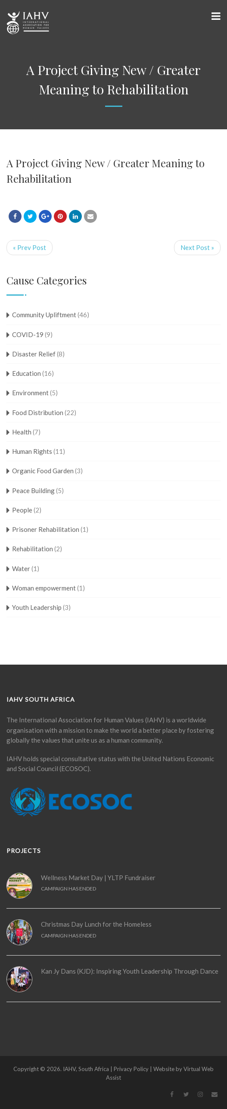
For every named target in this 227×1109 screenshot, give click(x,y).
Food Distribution (37, 412)
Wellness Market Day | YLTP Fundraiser (98, 877)
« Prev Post (29, 247)
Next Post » (197, 247)
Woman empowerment (44, 588)
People (22, 510)
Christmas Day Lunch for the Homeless (96, 924)
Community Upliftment (44, 315)
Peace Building (33, 490)
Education (26, 373)
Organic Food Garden (43, 471)
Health (21, 432)
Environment (30, 393)
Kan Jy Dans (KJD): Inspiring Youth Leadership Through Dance (129, 971)
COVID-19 (28, 334)
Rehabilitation (32, 549)
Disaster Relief (34, 354)
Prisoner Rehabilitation (45, 529)
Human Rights (32, 451)
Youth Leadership (37, 607)
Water (21, 568)
